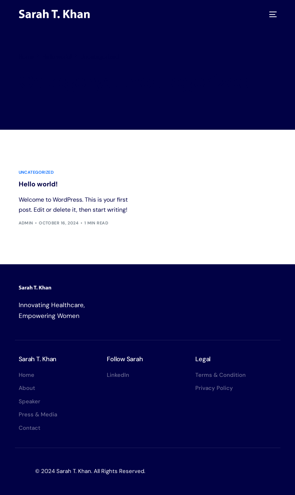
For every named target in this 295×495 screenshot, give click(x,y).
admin (26, 223)
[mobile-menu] (272, 14)
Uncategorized (36, 172)
